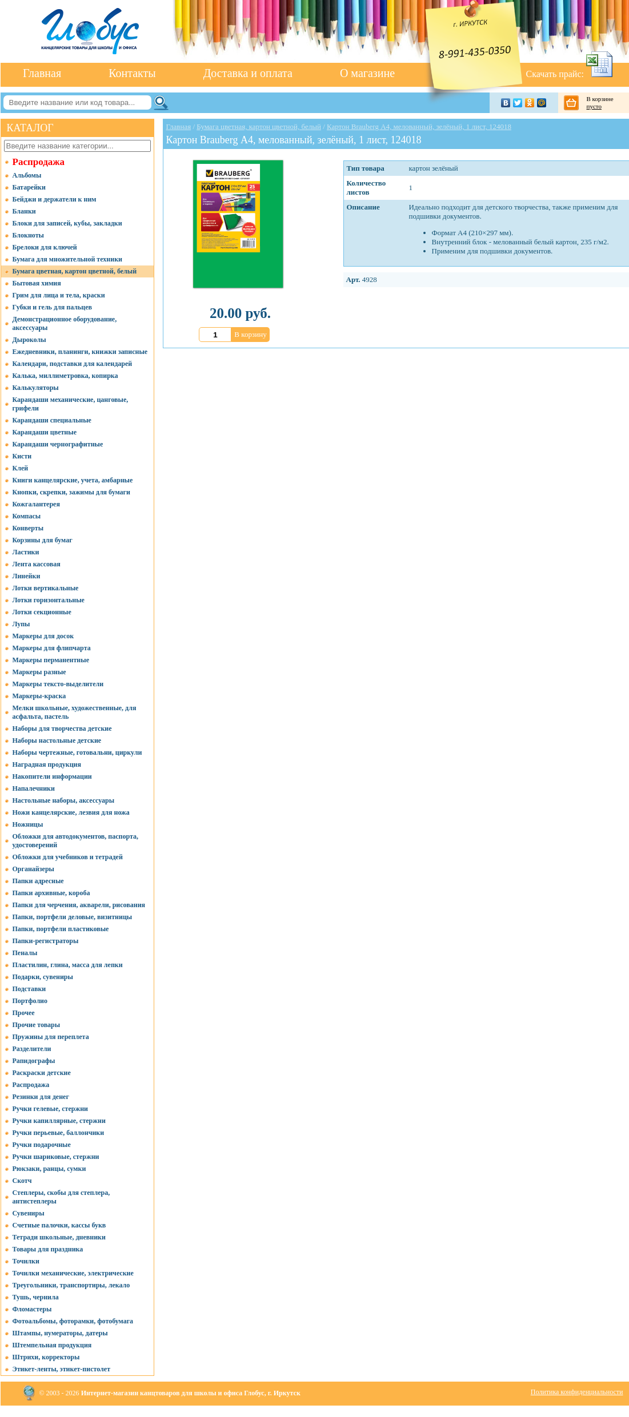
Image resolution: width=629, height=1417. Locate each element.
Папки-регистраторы (46, 941)
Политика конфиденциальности (577, 1392)
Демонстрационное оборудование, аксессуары (65, 323)
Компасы (27, 516)
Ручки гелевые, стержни (51, 1109)
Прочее (24, 1013)
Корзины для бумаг (43, 540)
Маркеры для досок (43, 636)
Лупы (21, 624)
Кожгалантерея (36, 504)
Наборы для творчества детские (62, 728)
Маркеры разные (39, 672)
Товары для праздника (48, 1249)
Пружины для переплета (51, 1037)
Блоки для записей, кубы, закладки (67, 223)
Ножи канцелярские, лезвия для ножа (71, 812)
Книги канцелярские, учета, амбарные (73, 480)
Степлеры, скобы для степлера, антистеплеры (61, 1197)
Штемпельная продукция (52, 1345)
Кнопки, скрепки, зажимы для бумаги (71, 492)
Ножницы (28, 824)
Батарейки (29, 187)
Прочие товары (37, 1025)
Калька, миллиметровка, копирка (65, 376)
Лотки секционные (42, 612)
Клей (21, 468)
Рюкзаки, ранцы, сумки (49, 1169)
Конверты (28, 528)
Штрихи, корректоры (46, 1357)
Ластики (26, 552)
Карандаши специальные (52, 420)
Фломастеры (32, 1309)
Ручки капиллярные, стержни (59, 1121)
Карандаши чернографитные (58, 444)
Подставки (29, 989)
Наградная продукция (47, 764)
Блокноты (28, 235)
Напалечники (34, 788)
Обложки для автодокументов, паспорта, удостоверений (76, 840)
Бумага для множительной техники (67, 259)
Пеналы (25, 953)
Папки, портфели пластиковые (61, 929)
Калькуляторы (36, 388)
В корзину (250, 334)
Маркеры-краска (39, 696)
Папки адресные (38, 881)
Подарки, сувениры (43, 977)
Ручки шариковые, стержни (56, 1157)
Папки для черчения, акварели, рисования (79, 905)
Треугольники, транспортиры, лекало (71, 1285)
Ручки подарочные (42, 1145)
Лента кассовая (37, 564)
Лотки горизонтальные (49, 600)
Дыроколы (29, 340)
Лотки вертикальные (46, 588)
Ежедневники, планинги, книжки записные (80, 352)
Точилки (26, 1261)
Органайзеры (33, 869)
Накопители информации (52, 776)
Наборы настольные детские (57, 740)
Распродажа (39, 161)
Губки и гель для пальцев (53, 307)
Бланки (24, 211)
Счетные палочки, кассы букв (59, 1225)
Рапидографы (34, 1061)
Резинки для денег (41, 1097)
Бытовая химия (37, 283)
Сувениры (29, 1213)
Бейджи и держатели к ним (55, 199)
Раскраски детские (42, 1073)
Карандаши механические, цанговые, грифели (71, 404)
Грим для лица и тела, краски (59, 295)
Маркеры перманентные (51, 660)
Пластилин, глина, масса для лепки (68, 965)
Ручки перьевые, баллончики (59, 1133)
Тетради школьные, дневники (59, 1237)
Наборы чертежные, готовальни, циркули (77, 752)
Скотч (22, 1181)
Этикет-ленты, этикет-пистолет (62, 1369)
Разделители (32, 1049)
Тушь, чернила (36, 1297)
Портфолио (30, 1001)
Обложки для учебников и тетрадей (68, 857)
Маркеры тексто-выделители (58, 684)
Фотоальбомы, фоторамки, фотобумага (73, 1321)
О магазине (367, 73)
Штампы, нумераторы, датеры (60, 1333)
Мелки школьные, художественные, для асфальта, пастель (75, 712)
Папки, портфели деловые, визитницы (73, 917)
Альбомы (27, 175)
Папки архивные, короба (51, 893)
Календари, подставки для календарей (73, 364)
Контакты (132, 73)
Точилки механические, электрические (73, 1273)
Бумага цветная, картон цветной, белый (75, 271)
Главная (42, 73)
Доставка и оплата (248, 73)
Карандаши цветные (45, 432)
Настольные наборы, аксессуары (64, 800)
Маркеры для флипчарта (52, 648)
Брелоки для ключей (45, 247)
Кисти (22, 456)
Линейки (27, 576)
